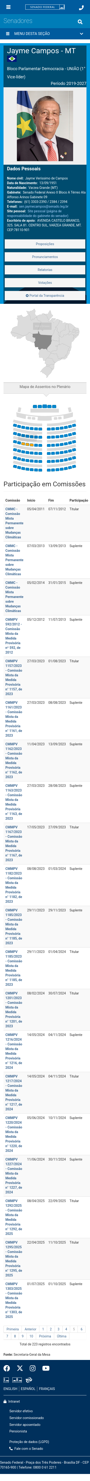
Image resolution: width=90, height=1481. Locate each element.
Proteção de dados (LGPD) (29, 1442)
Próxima (45, 1336)
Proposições (45, 244)
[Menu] (8, 7)
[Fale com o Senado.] (81, 7)
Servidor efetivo (21, 1411)
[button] (45, 33)
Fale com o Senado (26, 1449)
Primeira (13, 1329)
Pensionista (18, 1431)
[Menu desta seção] (7, 33)
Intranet (12, 1402)
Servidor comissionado (26, 1418)
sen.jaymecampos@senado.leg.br (43, 206)
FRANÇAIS (47, 1389)
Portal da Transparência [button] (45, 295)
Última (61, 1336)
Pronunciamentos (45, 257)
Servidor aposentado (24, 1425)
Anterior (30, 1329)
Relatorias (45, 270)
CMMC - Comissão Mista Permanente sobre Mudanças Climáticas (14, 523)
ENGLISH (10, 1389)
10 (31, 1336)
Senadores (18, 21)
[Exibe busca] (80, 21)
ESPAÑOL (28, 1389)
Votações (45, 283)
